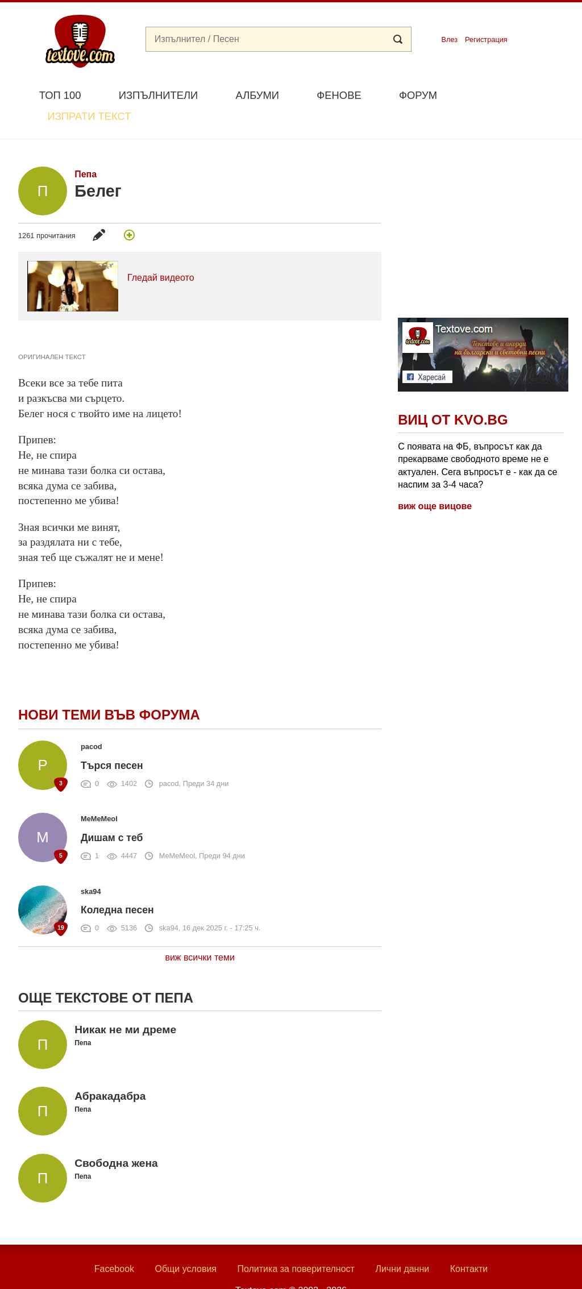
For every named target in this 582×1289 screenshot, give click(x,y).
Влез (449, 39)
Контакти (469, 1242)
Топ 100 (60, 95)
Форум (418, 95)
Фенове (339, 95)
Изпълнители (158, 95)
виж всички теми (200, 930)
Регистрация (486, 39)
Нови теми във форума (109, 688)
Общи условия (186, 1242)
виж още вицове (435, 480)
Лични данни (402, 1242)
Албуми (257, 95)
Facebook (114, 1242)
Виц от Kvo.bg (453, 393)
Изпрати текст (509, 94)
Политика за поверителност (296, 1242)
